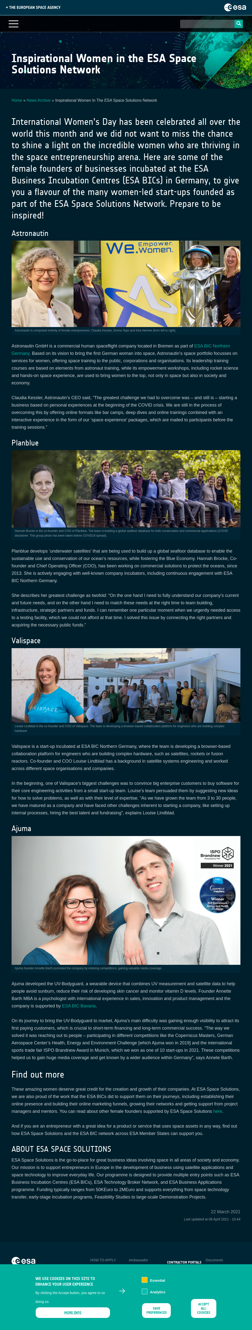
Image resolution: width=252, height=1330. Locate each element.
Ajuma (21, 828)
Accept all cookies (203, 1313)
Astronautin (30, 233)
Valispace (26, 640)
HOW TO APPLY (103, 1260)
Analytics (157, 1296)
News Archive (39, 100)
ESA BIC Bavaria (78, 1005)
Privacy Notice (217, 1268)
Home (17, 100)
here (217, 1111)
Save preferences (156, 1315)
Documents (214, 1260)
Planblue (25, 443)
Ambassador (138, 1260)
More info (72, 1317)
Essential (157, 1284)
